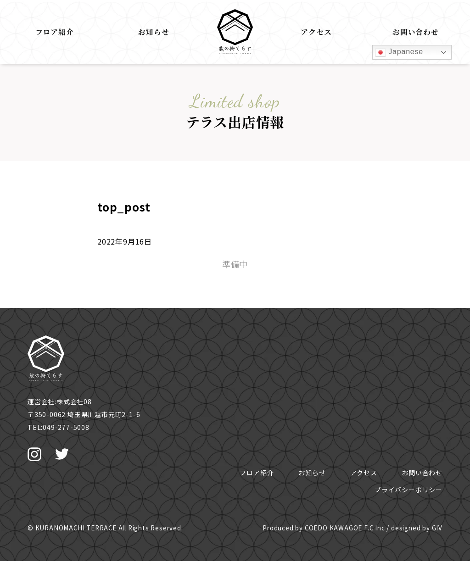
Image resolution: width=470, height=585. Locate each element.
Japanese (399, 52)
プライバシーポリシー (408, 489)
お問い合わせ (415, 32)
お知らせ (153, 32)
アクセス (316, 32)
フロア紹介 (54, 32)
